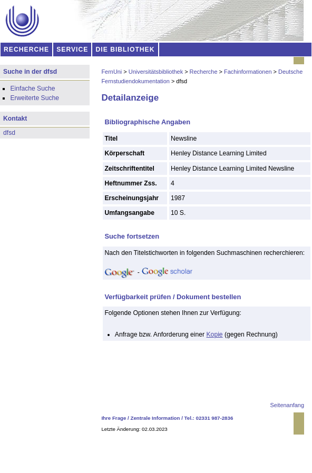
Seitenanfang (287, 405)
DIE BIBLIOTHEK (125, 49)
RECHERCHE (26, 49)
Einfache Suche (32, 88)
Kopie (215, 334)
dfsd (9, 132)
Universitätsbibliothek (156, 71)
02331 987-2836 (214, 418)
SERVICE (72, 49)
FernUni (111, 71)
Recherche (204, 71)
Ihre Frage (113, 418)
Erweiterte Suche (34, 98)
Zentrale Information (155, 418)
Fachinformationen (248, 71)
